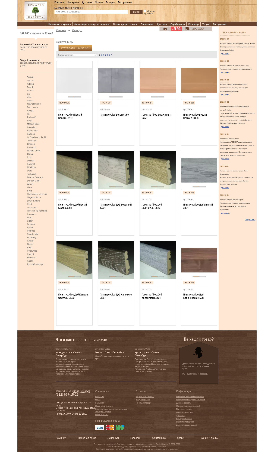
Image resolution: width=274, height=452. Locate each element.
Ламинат (61, 438)
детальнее (225, 53)
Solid (29, 191)
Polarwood (32, 251)
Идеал (30, 80)
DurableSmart (33, 181)
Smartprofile (33, 234)
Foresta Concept (35, 177)
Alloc (29, 97)
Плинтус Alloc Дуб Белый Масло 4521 (72, 206)
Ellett (29, 204)
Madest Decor (33, 124)
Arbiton (30, 84)
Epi (28, 94)
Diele (29, 171)
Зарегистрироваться (145, 396)
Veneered (31, 257)
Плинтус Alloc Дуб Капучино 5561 (116, 296)
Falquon (31, 224)
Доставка (87, 2)
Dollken (30, 161)
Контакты (59, 2)
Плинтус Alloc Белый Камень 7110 (70, 116)
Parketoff (31, 117)
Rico (29, 157)
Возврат (110, 2)
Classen (31, 144)
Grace (30, 244)
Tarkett (30, 77)
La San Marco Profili (36, 137)
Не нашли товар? (144, 403)
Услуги (205, 24)
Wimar (30, 90)
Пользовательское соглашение (190, 396)
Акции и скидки (209, 438)
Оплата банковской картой (188, 406)
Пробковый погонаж (37, 194)
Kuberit (30, 254)
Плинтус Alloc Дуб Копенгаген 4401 (151, 296)
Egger (30, 221)
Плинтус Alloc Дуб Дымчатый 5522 (151, 206)
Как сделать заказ (184, 419)
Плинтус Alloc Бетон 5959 (114, 114)
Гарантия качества (184, 412)
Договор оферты (183, 403)
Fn (28, 114)
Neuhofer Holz (34, 104)
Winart (30, 184)
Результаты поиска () (75, 48)
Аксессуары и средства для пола (91, 24)
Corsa (30, 154)
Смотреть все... (250, 219)
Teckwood (31, 140)
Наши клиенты (102, 415)
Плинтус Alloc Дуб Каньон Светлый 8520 (73, 296)
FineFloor (31, 167)
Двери (180, 438)
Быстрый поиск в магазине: (68, 7)
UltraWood (32, 207)
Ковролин (135, 438)
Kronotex (31, 214)
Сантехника (147, 24)
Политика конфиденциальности (190, 400)
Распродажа (125, 2)
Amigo (30, 110)
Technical (31, 174)
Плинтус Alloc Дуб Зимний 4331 (198, 206)
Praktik (30, 100)
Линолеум (113, 438)
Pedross (31, 231)
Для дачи (162, 24)
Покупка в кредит (184, 409)
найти (136, 11)
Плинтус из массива (37, 211)
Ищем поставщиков (185, 422)
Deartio (30, 87)
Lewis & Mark (33, 201)
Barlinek (31, 134)
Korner (30, 241)
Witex (29, 217)
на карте (61, 410)
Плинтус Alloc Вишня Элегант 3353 (195, 116)
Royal (30, 120)
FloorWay (31, 237)
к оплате (114, 420)
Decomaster (33, 107)
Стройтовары (178, 24)
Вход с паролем (143, 400)
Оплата (99, 2)
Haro (29, 187)
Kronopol (31, 147)
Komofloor (32, 127)
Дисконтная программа (186, 425)
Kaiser (30, 261)
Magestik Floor (34, 197)
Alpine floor (32, 130)
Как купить (73, 2)
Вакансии (99, 403)
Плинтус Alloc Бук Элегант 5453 (156, 116)
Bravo (30, 227)
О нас (97, 400)
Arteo (29, 247)
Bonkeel (31, 164)
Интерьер (193, 24)
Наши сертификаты (104, 406)
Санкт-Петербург (81, 391)
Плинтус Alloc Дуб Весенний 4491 (116, 206)
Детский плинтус (35, 264)
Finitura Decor (33, 150)
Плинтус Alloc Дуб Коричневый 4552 (193, 296)
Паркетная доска (86, 438)
